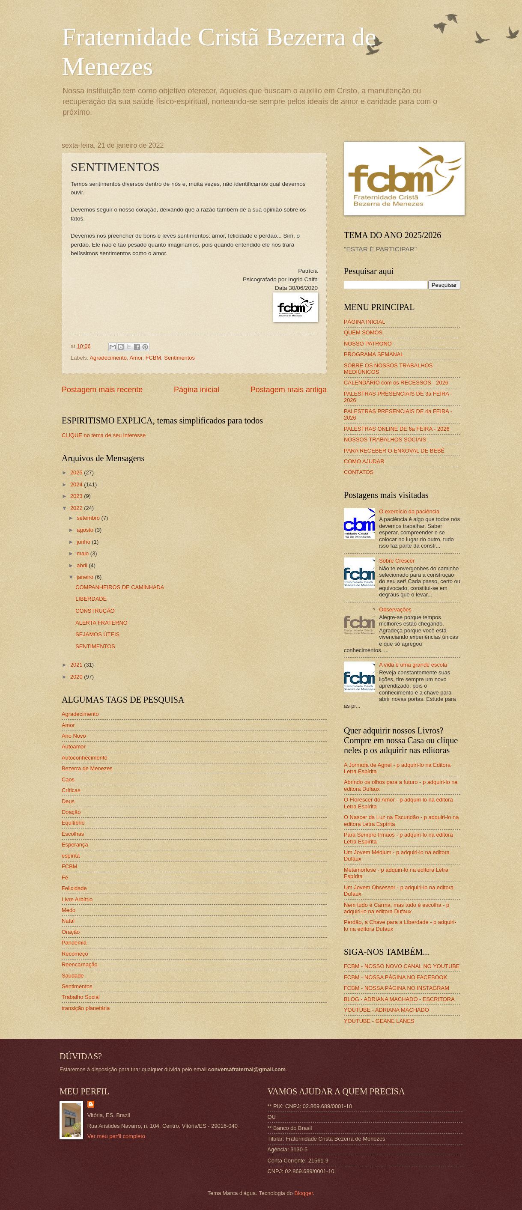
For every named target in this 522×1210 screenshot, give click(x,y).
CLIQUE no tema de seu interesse (104, 435)
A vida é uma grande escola (413, 665)
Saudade (73, 975)
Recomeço (75, 954)
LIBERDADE (91, 599)
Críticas (71, 790)
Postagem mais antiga (289, 389)
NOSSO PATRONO (368, 343)
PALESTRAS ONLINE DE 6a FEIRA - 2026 (397, 429)
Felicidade (74, 888)
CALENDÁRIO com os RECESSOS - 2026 (396, 382)
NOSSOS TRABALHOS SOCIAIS (385, 439)
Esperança (75, 844)
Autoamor (74, 746)
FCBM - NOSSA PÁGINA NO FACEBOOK (395, 977)
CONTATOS (358, 472)
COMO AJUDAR (364, 461)
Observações (395, 609)
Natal (68, 921)
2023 (77, 496)
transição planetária (86, 1008)
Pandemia (74, 942)
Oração (71, 932)
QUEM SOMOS (363, 332)
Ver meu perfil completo (116, 1136)
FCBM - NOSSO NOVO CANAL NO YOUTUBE (401, 966)
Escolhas (73, 834)
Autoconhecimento (84, 757)
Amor (135, 358)
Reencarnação (80, 964)
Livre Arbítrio (77, 899)
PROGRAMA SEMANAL (374, 354)
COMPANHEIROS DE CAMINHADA (119, 587)
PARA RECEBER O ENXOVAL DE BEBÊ (394, 450)
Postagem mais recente (102, 389)
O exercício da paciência (409, 511)
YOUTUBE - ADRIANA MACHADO (386, 1010)
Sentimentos (179, 358)
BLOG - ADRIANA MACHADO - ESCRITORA (399, 999)
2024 (77, 484)
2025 (77, 472)
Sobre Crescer (397, 560)
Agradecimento (108, 358)
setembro (89, 518)
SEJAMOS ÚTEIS (97, 634)
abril (83, 565)
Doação (71, 812)
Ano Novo (74, 736)
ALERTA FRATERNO (101, 623)
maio (83, 553)
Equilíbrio (73, 823)
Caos (68, 779)
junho (84, 542)
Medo (68, 910)
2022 (77, 508)
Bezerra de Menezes (87, 768)
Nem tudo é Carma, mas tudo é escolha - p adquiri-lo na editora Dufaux (396, 908)
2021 (77, 665)
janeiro (86, 577)
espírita (71, 855)
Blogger (303, 1193)
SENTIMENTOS (95, 646)
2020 (77, 677)
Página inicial (196, 389)
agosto (86, 530)
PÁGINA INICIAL (364, 322)
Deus (68, 801)
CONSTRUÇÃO (95, 611)
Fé (65, 877)
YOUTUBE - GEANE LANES (379, 1021)
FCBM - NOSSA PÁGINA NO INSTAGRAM (396, 988)
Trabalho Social (81, 997)
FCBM (153, 358)
